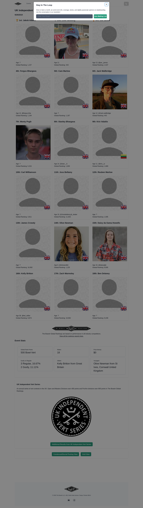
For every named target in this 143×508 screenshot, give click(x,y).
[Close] (106, 4)
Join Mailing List (100, 16)
